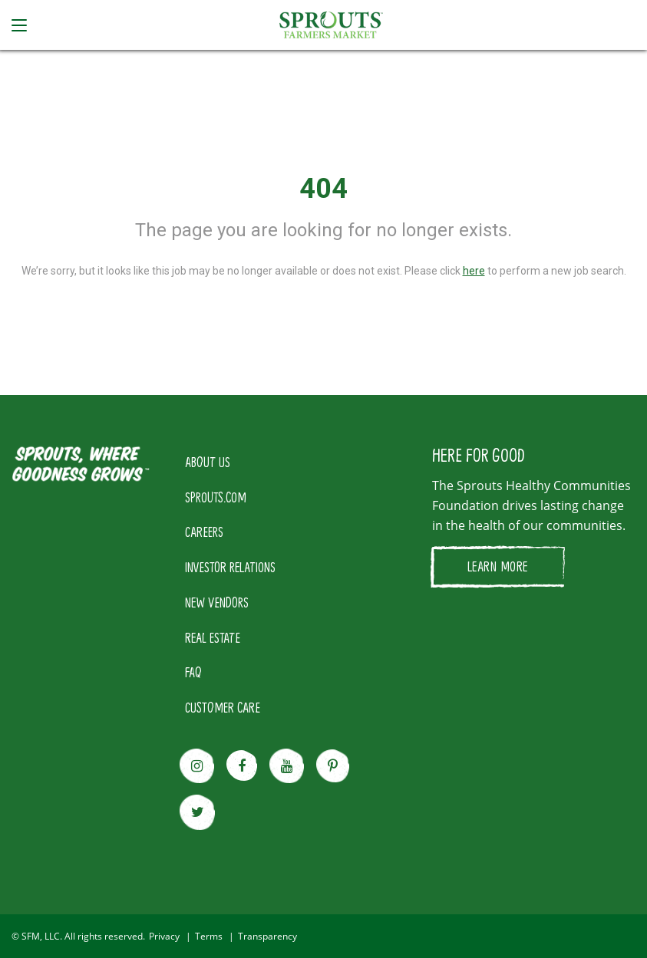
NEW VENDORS (217, 602)
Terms (209, 936)
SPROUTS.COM (215, 497)
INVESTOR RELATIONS (230, 566)
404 (323, 189)
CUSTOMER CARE (222, 707)
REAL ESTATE (212, 637)
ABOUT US (207, 461)
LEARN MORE (497, 566)
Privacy (164, 936)
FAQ (193, 671)
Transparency (267, 936)
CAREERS (204, 531)
